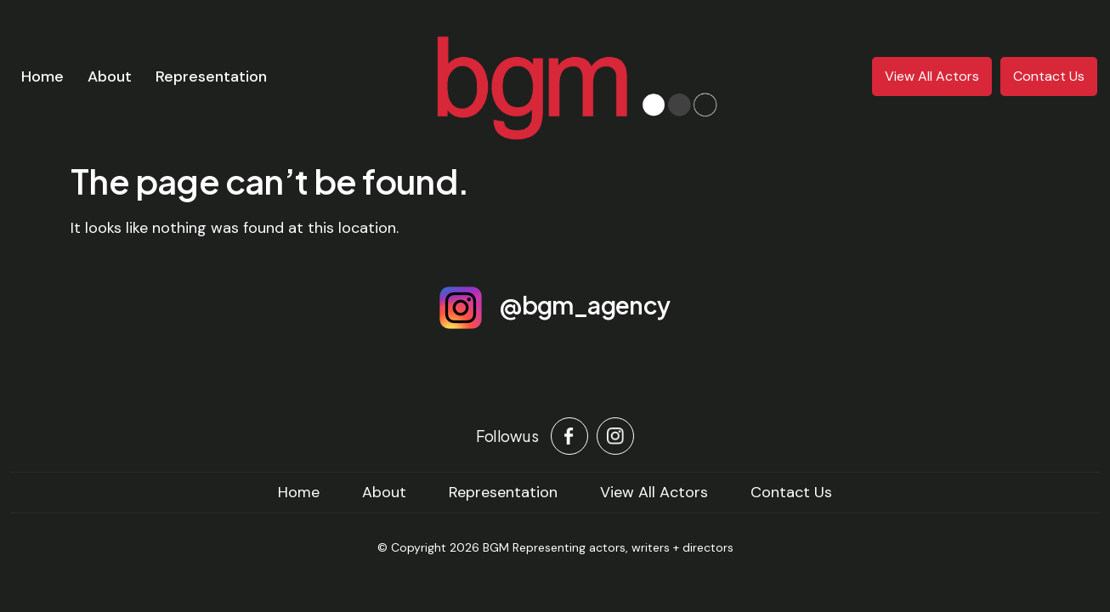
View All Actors (932, 76)
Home (42, 76)
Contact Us (1049, 76)
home (299, 492)
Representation (211, 76)
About (110, 76)
